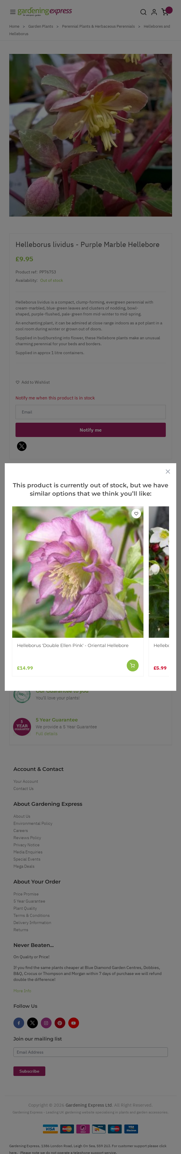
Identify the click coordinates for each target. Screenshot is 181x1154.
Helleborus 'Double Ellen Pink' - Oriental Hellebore (73, 645)
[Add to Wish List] (136, 513)
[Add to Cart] (133, 665)
